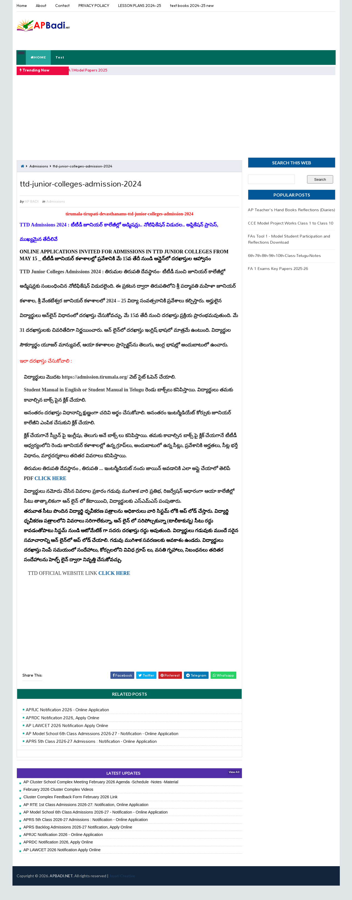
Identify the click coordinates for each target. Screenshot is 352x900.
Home (22, 5)
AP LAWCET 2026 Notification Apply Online (67, 740)
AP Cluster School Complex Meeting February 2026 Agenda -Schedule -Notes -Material (100, 796)
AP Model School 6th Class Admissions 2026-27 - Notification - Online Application (102, 748)
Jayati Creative (122, 890)
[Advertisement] (234, 30)
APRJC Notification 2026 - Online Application (67, 724)
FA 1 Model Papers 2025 (87, 69)
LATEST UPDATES (121, 787)
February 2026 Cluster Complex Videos (58, 804)
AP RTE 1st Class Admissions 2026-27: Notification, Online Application (85, 819)
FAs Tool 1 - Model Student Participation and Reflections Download (289, 238)
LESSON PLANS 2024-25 (139, 5)
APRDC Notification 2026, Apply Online (62, 732)
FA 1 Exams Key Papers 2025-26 (278, 268)
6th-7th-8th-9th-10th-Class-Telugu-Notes (284, 255)
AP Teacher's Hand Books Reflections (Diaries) (291, 209)
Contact (62, 5)
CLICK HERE (50, 492)
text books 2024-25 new (192, 5)
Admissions (38, 165)
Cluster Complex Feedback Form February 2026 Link (70, 811)
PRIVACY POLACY (93, 5)
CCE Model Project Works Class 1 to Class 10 (290, 222)
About (41, 5)
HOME (38, 57)
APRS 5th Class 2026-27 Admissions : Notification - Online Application (91, 756)
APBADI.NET (61, 890)
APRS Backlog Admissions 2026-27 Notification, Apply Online (77, 841)
